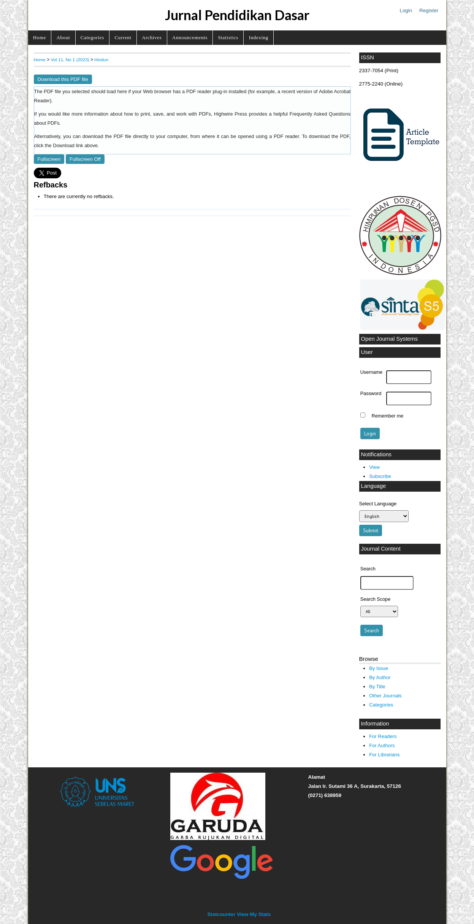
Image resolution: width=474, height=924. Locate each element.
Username (371, 372)
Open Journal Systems (389, 339)
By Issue (378, 668)
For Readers (382, 736)
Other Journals (385, 696)
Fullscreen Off (85, 159)
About (63, 37)
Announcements (190, 37)
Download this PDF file (63, 79)
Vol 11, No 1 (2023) (70, 59)
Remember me (388, 416)
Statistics (228, 37)
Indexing (258, 37)
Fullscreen (49, 159)
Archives (152, 37)
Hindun (101, 59)
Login (405, 10)
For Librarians (384, 754)
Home (39, 37)
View (374, 467)
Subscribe (380, 476)
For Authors (382, 745)
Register (428, 10)
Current (122, 37)
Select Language (378, 503)
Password (371, 393)
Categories (92, 37)
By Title (377, 686)
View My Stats (254, 914)
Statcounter (221, 914)
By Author (380, 677)
